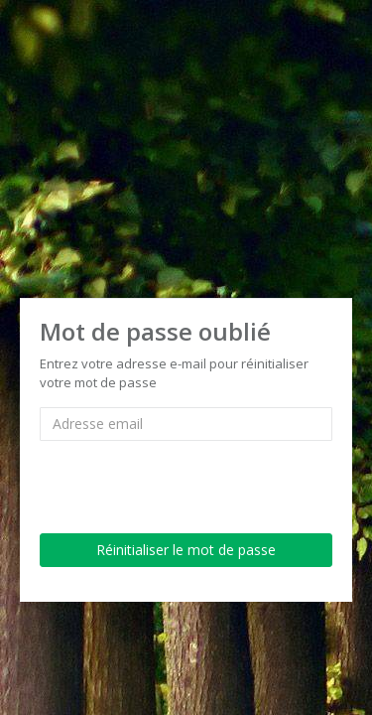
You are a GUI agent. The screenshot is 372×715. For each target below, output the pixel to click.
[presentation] (190, 479)
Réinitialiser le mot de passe (186, 549)
